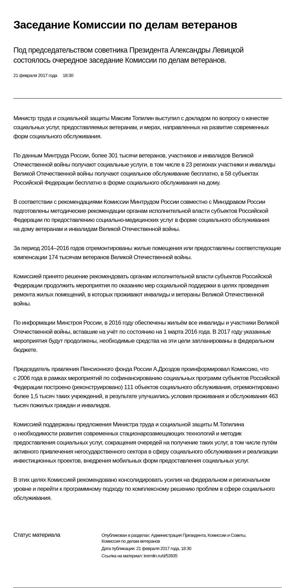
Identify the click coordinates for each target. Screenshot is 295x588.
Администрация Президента (178, 535)
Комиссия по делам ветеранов (131, 541)
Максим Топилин (132, 118)
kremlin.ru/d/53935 (160, 555)
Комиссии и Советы (226, 535)
